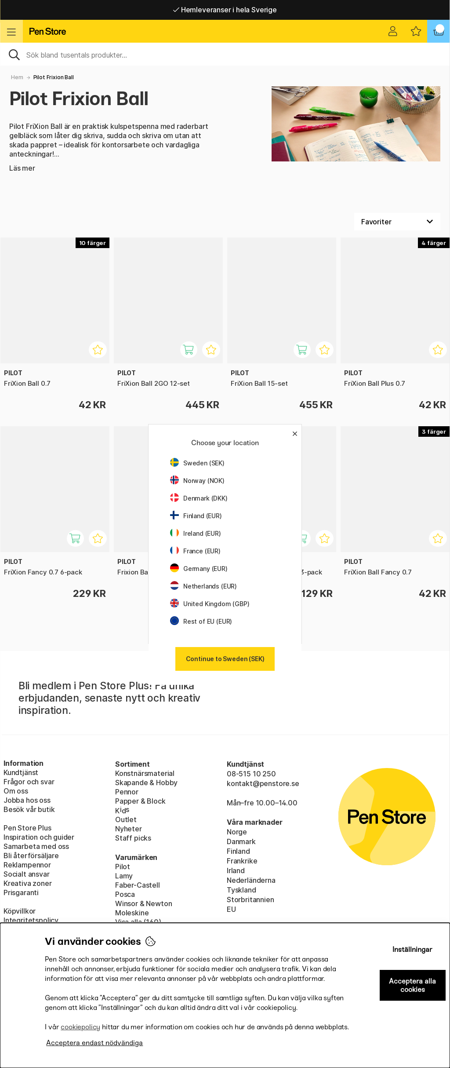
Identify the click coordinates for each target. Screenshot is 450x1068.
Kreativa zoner (28, 883)
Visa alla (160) (138, 922)
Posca (125, 894)
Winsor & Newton (143, 903)
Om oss (16, 790)
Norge (237, 831)
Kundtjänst (21, 772)
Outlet (126, 819)
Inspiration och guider (39, 837)
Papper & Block (140, 801)
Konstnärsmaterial (144, 773)
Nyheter (128, 828)
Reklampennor (27, 864)
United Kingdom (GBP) (209, 603)
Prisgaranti (21, 892)
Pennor (126, 791)
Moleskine (132, 912)
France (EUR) (195, 551)
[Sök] (225, 54)
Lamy (124, 875)
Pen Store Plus (27, 827)
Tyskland (241, 889)
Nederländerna (251, 880)
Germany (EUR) (199, 568)
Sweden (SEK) (197, 463)
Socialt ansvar (27, 874)
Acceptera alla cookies (412, 985)
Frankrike (242, 860)
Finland (238, 851)
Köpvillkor (20, 911)
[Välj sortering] (397, 221)
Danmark (241, 841)
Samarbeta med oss (36, 846)
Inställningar (412, 949)
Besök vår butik (29, 809)
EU (231, 909)
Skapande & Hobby (146, 782)
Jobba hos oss (27, 800)
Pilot (122, 866)
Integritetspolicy (31, 920)
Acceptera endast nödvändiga (94, 1043)
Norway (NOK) (197, 480)
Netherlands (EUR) (203, 586)
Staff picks (133, 838)
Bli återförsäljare (31, 855)
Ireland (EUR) (195, 533)
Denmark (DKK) (199, 498)
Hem (17, 77)
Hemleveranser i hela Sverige (225, 9)
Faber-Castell (137, 885)
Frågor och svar (29, 781)
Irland (236, 870)
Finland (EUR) (196, 515)
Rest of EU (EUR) (201, 621)
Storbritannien (250, 899)
